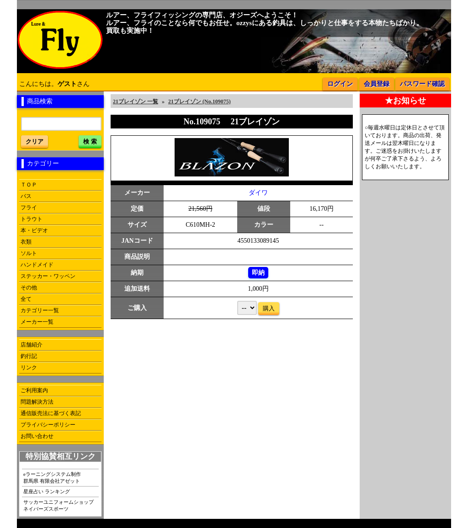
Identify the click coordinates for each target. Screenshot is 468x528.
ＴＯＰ (29, 184)
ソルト (29, 253)
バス (26, 196)
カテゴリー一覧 (40, 310)
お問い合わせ (37, 436)
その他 (29, 287)
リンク (29, 367)
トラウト (32, 219)
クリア (34, 141)
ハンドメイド (37, 264)
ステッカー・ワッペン (48, 276)
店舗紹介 (32, 344)
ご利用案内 (34, 390)
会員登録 (376, 83)
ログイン (340, 83)
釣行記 (29, 356)
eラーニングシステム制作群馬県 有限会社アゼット (52, 477)
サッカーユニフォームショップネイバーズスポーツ (58, 505)
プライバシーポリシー (48, 424)
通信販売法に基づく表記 (51, 413)
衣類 (26, 242)
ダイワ (258, 192)
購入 (269, 308)
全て (26, 299)
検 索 (90, 141)
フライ (29, 207)
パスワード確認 (422, 83)
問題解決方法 (37, 402)
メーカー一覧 (37, 322)
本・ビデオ (34, 230)
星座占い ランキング (46, 491)
